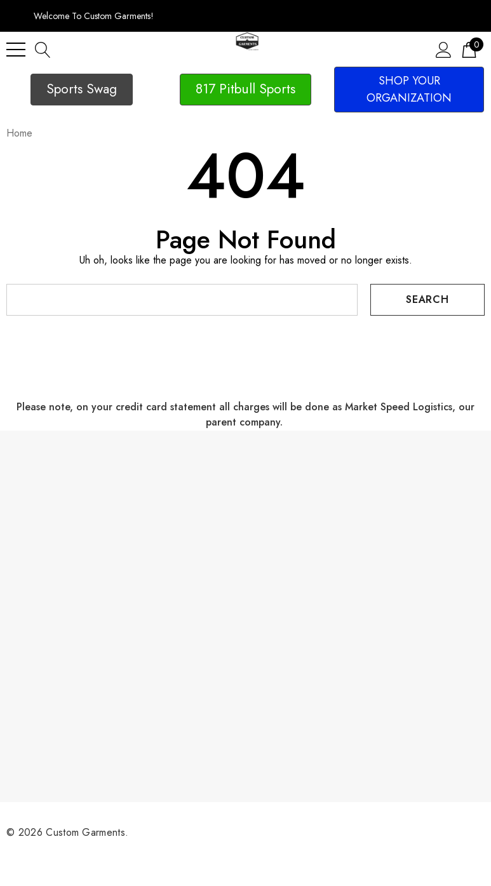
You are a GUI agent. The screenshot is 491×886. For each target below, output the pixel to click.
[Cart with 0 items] (469, 49)
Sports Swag (81, 88)
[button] (81, 89)
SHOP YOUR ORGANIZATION (409, 89)
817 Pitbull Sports (245, 88)
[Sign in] (444, 49)
